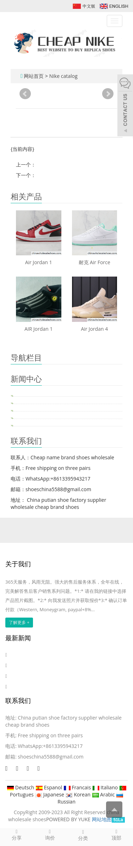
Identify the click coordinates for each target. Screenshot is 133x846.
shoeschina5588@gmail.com (50, 756)
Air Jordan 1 (38, 262)
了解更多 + (19, 622)
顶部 (116, 834)
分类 (83, 835)
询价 (50, 834)
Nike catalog (63, 76)
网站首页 (34, 76)
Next (107, 94)
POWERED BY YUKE (69, 819)
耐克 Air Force (94, 262)
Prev (25, 94)
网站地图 (102, 819)
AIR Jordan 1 (38, 328)
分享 (16, 834)
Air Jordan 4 (94, 328)
